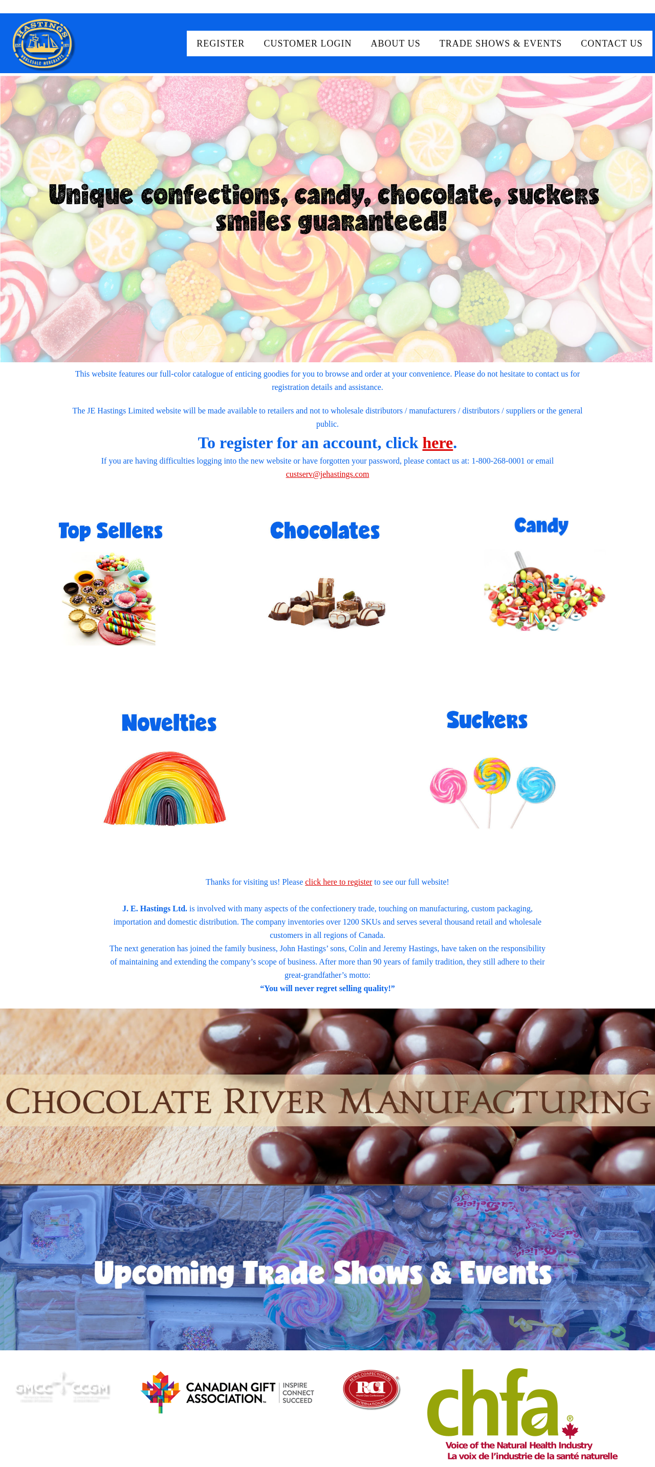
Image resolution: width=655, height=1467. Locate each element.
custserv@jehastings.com (327, 474)
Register (220, 43)
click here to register (338, 882)
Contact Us (612, 43)
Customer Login (308, 43)
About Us (396, 43)
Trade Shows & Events (501, 43)
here (437, 442)
